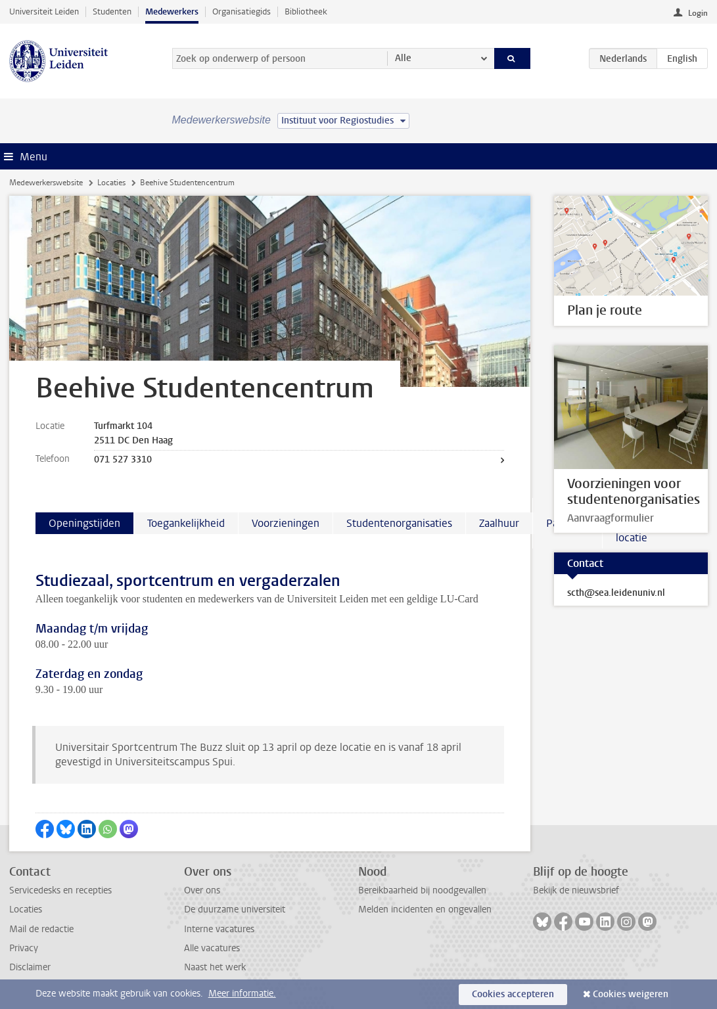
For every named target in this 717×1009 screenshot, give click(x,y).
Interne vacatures (219, 929)
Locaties (111, 182)
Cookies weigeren (630, 994)
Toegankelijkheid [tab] (186, 523)
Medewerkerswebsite (46, 182)
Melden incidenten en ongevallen (425, 909)
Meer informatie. (242, 993)
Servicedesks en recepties (60, 890)
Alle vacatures (212, 948)
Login (698, 13)
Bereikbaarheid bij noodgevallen (422, 890)
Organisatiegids (241, 11)
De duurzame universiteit (234, 909)
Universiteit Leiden (44, 11)
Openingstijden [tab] (84, 523)
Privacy (23, 948)
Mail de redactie (41, 929)
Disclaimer (30, 967)
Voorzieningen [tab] (285, 523)
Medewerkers (171, 11)
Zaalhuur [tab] (499, 523)
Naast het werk (215, 967)
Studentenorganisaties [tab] (399, 523)
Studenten (112, 11)
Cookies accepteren (513, 994)
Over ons (202, 890)
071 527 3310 (123, 459)
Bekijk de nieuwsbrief (576, 890)
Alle (403, 58)
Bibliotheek (306, 11)
